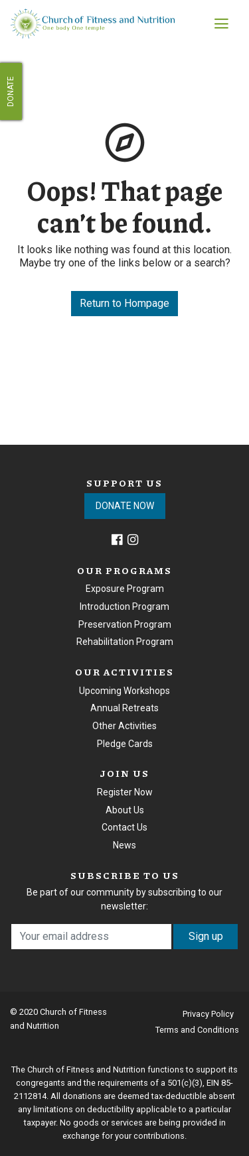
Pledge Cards (125, 743)
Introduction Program (124, 606)
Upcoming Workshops (124, 690)
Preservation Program (124, 624)
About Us (125, 810)
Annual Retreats (124, 708)
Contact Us (124, 827)
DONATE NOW (125, 505)
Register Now (125, 792)
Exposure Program (125, 588)
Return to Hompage (124, 303)
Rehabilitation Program (124, 641)
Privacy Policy (208, 1014)
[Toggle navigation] (221, 23)
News (124, 845)
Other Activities (124, 726)
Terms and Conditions (197, 1030)
